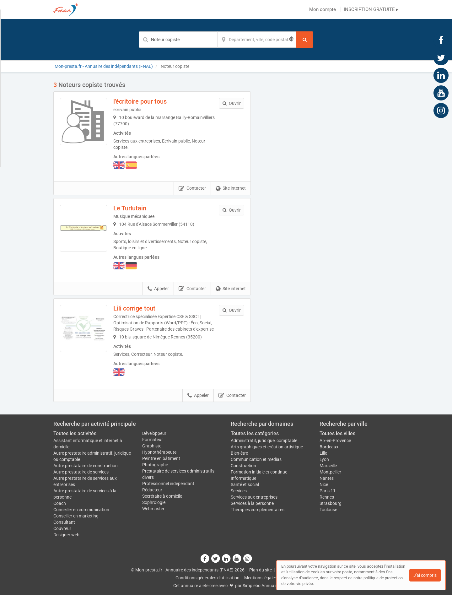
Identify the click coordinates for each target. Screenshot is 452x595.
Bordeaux (329, 446)
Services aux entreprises (254, 497)
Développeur (154, 433)
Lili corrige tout (134, 308)
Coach (59, 503)
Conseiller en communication (81, 509)
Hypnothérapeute (159, 452)
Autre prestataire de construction (85, 465)
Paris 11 (328, 490)
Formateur (152, 439)
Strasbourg (331, 503)
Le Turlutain (129, 208)
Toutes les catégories (255, 433)
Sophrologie (153, 502)
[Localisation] (257, 39)
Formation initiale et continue (259, 471)
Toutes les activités (74, 433)
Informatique (243, 478)
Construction (243, 465)
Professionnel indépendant (168, 483)
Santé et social (245, 484)
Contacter (192, 188)
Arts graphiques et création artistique (267, 446)
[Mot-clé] (178, 39)
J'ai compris (425, 575)
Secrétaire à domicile (162, 496)
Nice (324, 484)
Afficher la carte (329, 170)
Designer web (66, 534)
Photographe (155, 464)
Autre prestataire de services (81, 471)
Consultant (64, 522)
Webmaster (153, 508)
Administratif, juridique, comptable (264, 440)
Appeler (158, 289)
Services (239, 490)
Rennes (327, 497)
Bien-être (239, 453)
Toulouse (328, 509)
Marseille (328, 465)
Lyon (324, 459)
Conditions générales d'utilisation (207, 577)
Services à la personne (252, 503)
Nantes (327, 478)
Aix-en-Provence (335, 440)
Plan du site (260, 569)
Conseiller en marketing (76, 515)
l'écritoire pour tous (140, 101)
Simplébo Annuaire (261, 585)
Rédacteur (152, 489)
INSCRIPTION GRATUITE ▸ (371, 9)
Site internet (231, 188)
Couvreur (62, 528)
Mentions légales (260, 577)
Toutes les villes (337, 433)
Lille (323, 453)
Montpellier (330, 471)
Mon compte (322, 9)
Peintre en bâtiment (161, 458)
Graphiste (151, 445)
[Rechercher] (304, 39)
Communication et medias (256, 459)
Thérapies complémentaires (257, 509)
